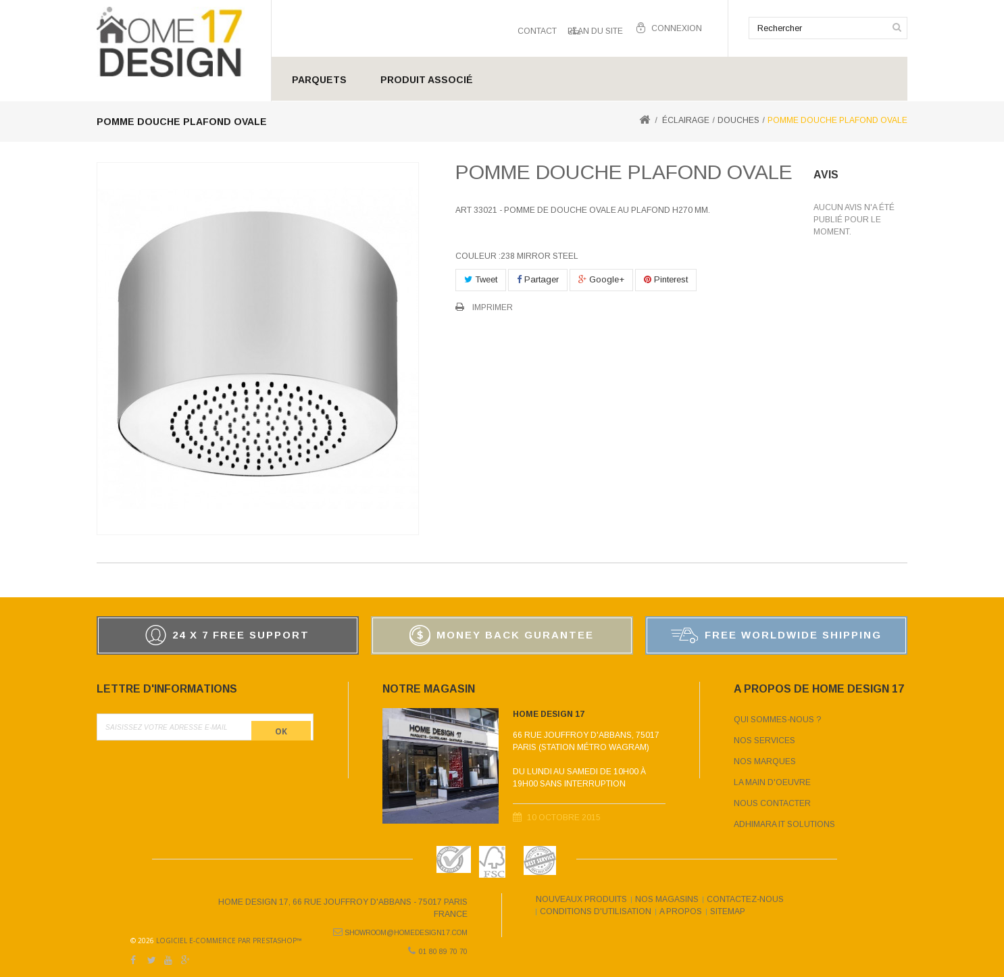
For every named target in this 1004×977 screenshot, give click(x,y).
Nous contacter (772, 803)
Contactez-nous (745, 899)
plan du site (595, 28)
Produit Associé (426, 79)
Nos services (764, 740)
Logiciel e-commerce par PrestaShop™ (634, 927)
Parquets (319, 79)
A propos (680, 911)
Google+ (601, 279)
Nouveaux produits (581, 899)
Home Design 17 (548, 718)
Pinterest (666, 279)
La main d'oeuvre (772, 782)
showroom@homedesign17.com (406, 930)
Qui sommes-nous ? (777, 719)
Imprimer (492, 307)
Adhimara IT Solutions (784, 824)
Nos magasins (667, 899)
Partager (538, 279)
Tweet (480, 279)
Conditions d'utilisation (595, 911)
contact (537, 28)
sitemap (727, 911)
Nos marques (765, 761)
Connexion (676, 28)
